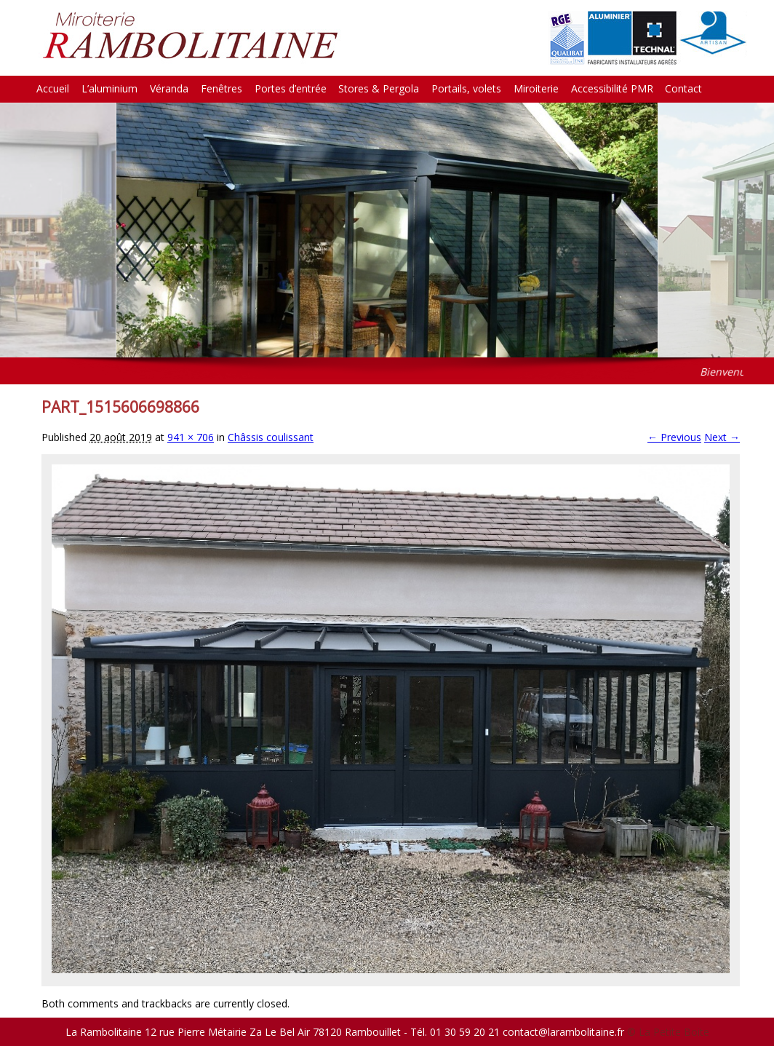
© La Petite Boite (668, 1032)
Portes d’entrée (291, 88)
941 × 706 (190, 437)
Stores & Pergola (378, 88)
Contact (683, 88)
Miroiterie (536, 88)
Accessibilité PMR (612, 88)
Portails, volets (466, 88)
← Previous (674, 437)
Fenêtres (221, 88)
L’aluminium (109, 88)
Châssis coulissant (271, 437)
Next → (722, 437)
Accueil (52, 88)
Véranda (169, 88)
